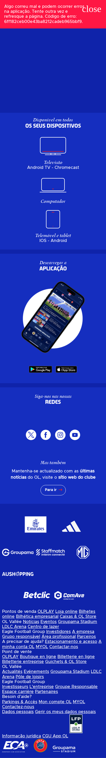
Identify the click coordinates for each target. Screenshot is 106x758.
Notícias (31, 622)
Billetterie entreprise (23, 662)
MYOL (42, 647)
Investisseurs (15, 687)
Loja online (66, 611)
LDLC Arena (14, 627)
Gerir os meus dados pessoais (65, 712)
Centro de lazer (43, 627)
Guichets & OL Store (66, 662)
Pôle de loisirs (30, 677)
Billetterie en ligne (76, 657)
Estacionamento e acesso (71, 641)
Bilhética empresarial (37, 616)
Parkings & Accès (19, 702)
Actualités (12, 672)
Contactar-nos (63, 647)
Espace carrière (18, 692)
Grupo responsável (21, 637)
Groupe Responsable (76, 687)
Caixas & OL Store (78, 616)
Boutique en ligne (38, 657)
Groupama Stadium (77, 622)
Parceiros (86, 637)
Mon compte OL (55, 702)
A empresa (83, 632)
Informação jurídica (21, 736)
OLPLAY (46, 611)
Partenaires (46, 692)
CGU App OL (55, 736)
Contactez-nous (18, 707)
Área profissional (59, 637)
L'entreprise (42, 687)
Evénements (36, 672)
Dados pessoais (18, 712)
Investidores (58, 632)
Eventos (48, 622)
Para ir (51, 490)
